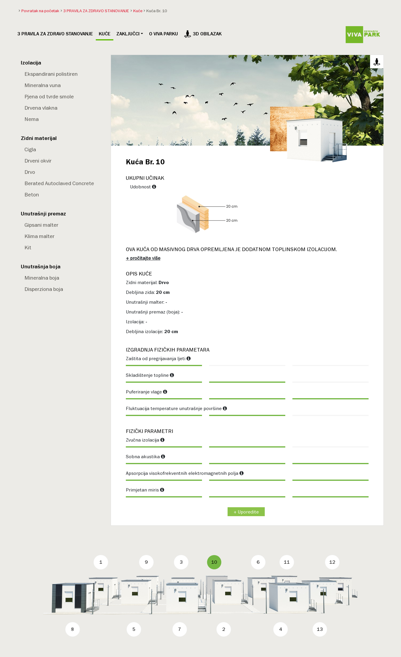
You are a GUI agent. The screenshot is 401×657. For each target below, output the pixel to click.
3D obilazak (203, 34)
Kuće (104, 34)
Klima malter (39, 236)
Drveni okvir (37, 160)
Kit (27, 247)
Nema (31, 119)
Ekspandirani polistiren (51, 73)
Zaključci (128, 34)
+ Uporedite (246, 512)
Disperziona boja (43, 289)
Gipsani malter (41, 224)
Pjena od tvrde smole (49, 96)
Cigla (30, 149)
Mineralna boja (41, 277)
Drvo (29, 171)
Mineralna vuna (42, 85)
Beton (31, 194)
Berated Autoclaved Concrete (59, 183)
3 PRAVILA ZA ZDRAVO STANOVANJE (55, 34)
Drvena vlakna (40, 107)
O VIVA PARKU (163, 34)
